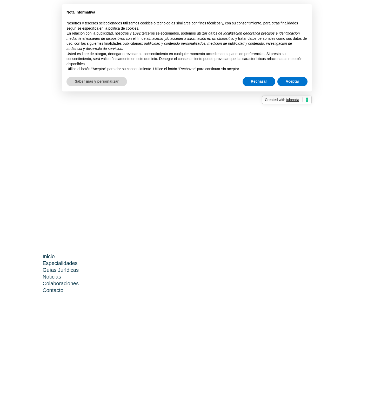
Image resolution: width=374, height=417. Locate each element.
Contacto (53, 290)
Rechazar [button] (259, 81)
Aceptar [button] (292, 81)
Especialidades (60, 263)
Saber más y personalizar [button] (97, 81)
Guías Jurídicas (61, 270)
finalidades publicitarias (123, 43)
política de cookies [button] (123, 28)
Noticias (52, 277)
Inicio (49, 256)
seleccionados (167, 33)
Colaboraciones (61, 283)
